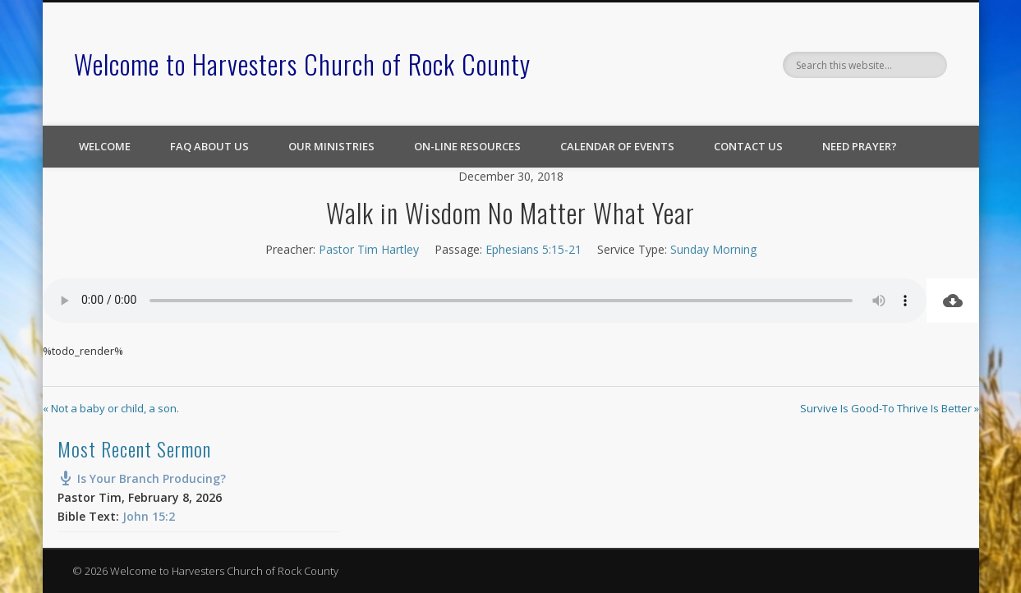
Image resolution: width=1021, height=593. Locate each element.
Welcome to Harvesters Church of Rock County (302, 63)
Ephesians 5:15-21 (533, 249)
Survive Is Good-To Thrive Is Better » (889, 408)
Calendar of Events (617, 146)
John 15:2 (148, 516)
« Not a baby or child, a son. (111, 408)
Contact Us (748, 146)
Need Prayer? (859, 146)
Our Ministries (331, 146)
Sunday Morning (713, 249)
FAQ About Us (209, 146)
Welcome (105, 146)
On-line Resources (467, 146)
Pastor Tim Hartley (369, 249)
